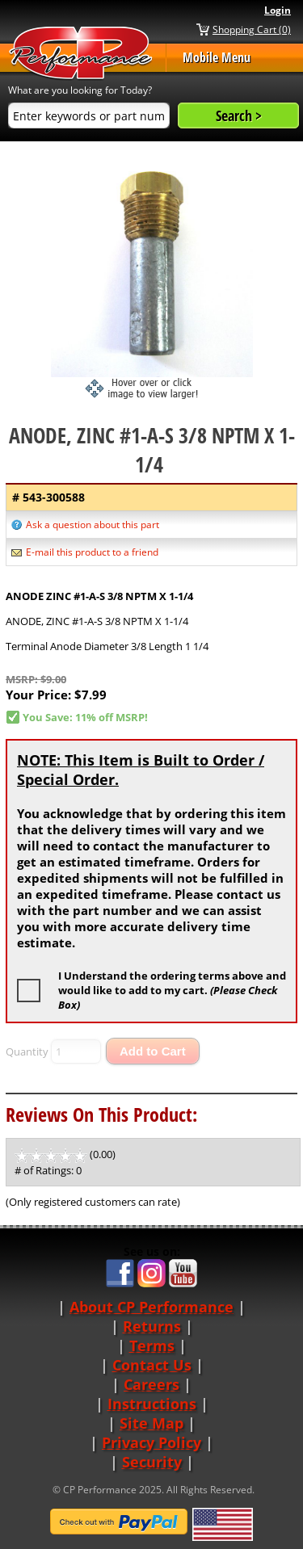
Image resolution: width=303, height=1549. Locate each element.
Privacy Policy (151, 1442)
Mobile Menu (216, 57)
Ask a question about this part (92, 524)
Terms (152, 1345)
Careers (151, 1384)
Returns (152, 1326)
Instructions (151, 1403)
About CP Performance (151, 1306)
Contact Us (151, 1365)
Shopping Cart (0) (252, 29)
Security (152, 1461)
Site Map (151, 1423)
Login (277, 10)
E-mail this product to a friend (92, 552)
